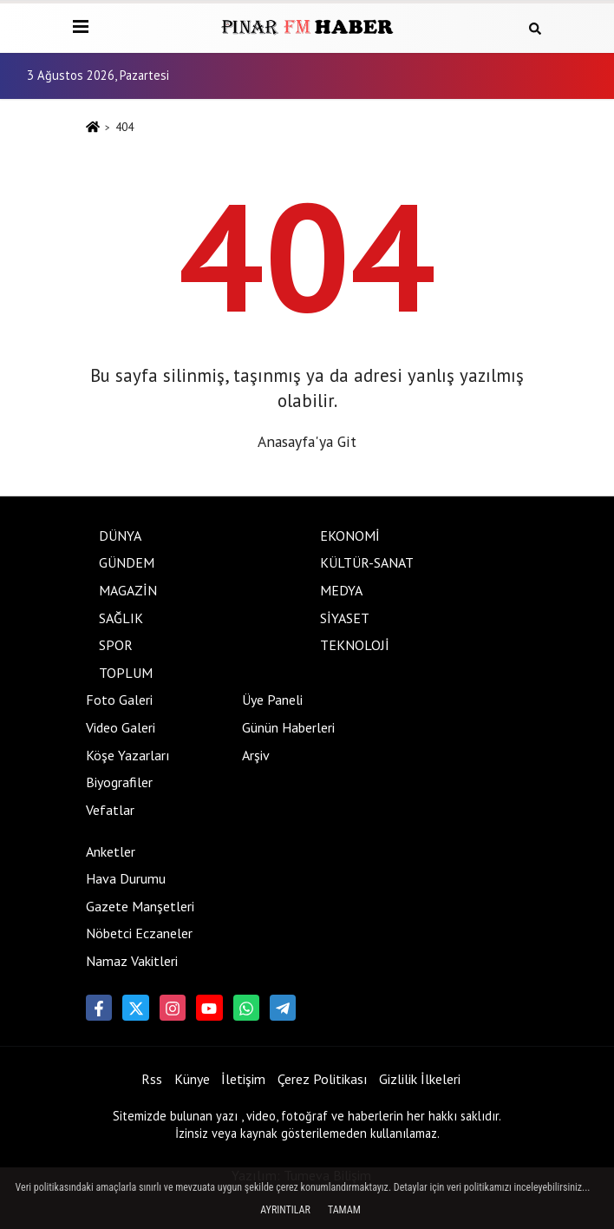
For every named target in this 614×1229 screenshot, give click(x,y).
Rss (151, 1079)
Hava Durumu (126, 878)
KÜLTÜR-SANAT (367, 562)
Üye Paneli (272, 699)
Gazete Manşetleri (140, 906)
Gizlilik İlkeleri (419, 1079)
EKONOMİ (350, 535)
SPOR (116, 645)
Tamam (344, 1210)
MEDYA (341, 590)
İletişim (243, 1079)
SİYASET (344, 618)
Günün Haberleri (288, 727)
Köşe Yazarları (128, 755)
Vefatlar (110, 809)
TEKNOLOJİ (354, 645)
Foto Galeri (119, 699)
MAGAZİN (128, 590)
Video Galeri (120, 727)
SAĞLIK (121, 618)
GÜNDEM (126, 562)
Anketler (110, 851)
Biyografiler (119, 782)
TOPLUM (126, 672)
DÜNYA (120, 535)
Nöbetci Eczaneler (139, 933)
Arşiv (256, 755)
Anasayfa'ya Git (307, 441)
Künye (192, 1079)
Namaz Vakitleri (132, 960)
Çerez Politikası (323, 1079)
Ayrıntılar (285, 1210)
